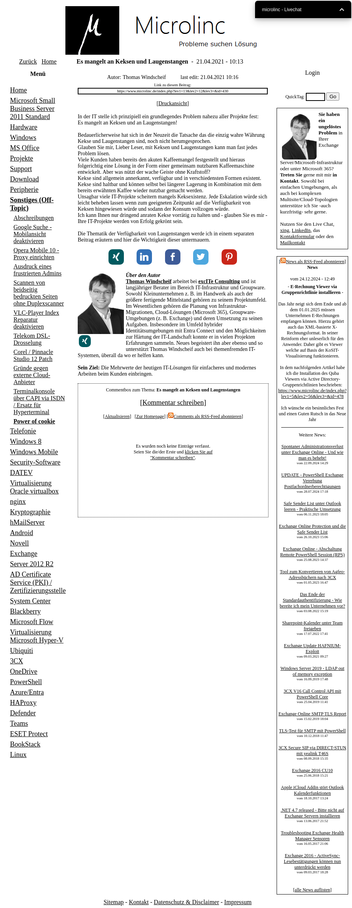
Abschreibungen (33, 218)
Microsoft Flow (31, 622)
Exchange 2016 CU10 (312, 770)
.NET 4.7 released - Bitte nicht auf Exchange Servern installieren (312, 813)
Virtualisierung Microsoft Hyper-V (36, 636)
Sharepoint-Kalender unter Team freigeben (312, 625)
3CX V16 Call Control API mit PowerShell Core (312, 694)
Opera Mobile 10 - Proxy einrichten (36, 253)
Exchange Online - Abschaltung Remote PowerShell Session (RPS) (312, 551)
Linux (18, 755)
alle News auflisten (312, 890)
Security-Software (35, 462)
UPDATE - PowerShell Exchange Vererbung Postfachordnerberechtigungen (312, 480)
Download (24, 179)
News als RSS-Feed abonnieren (312, 261)
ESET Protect (29, 734)
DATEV (21, 473)
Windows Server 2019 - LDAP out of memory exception (312, 671)
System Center (30, 601)
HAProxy (23, 703)
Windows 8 (26, 441)
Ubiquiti (21, 651)
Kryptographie (30, 512)
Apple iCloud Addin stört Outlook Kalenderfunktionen (312, 790)
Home (49, 61)
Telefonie (23, 431)
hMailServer (27, 522)
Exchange (23, 553)
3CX (16, 661)
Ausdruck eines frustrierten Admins (37, 270)
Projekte (21, 158)
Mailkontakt (292, 242)
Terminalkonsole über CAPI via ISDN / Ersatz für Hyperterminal (39, 401)
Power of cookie (34, 421)
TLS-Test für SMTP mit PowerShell (312, 730)
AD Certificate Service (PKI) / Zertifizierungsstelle (38, 582)
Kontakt (139, 902)
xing (284, 230)
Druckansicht (172, 103)
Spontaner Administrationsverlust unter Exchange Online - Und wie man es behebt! (312, 452)
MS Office (24, 148)
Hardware (23, 127)
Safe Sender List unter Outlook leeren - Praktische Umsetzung (312, 506)
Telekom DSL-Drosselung (31, 339)
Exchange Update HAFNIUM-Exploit (312, 648)
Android (21, 533)
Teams (19, 723)
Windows (23, 137)
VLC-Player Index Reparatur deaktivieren (36, 319)
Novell (19, 543)
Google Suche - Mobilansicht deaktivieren (32, 234)
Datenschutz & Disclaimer (186, 902)
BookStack (25, 744)
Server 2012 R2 (31, 564)
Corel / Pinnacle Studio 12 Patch (33, 355)
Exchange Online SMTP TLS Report (313, 714)
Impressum (238, 902)
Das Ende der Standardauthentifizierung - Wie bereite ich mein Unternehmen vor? (312, 600)
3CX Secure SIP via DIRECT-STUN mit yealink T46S (312, 750)
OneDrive (23, 671)
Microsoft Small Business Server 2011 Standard (32, 109)
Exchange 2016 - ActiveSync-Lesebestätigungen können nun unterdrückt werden (312, 861)
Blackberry (25, 611)
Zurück (28, 61)
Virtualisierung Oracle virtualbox (34, 487)
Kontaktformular (297, 236)
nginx (18, 501)
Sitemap (113, 902)
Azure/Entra (27, 692)
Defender (23, 713)
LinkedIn (301, 230)
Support (21, 169)
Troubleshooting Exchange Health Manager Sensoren (312, 835)
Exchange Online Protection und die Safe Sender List (312, 529)
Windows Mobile (34, 452)
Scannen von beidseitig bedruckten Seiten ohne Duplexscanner (38, 293)
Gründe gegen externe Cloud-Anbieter (31, 375)
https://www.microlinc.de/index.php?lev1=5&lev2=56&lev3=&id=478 (312, 393)
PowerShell (26, 682)
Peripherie (24, 189)
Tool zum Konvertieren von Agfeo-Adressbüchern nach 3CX (312, 574)
